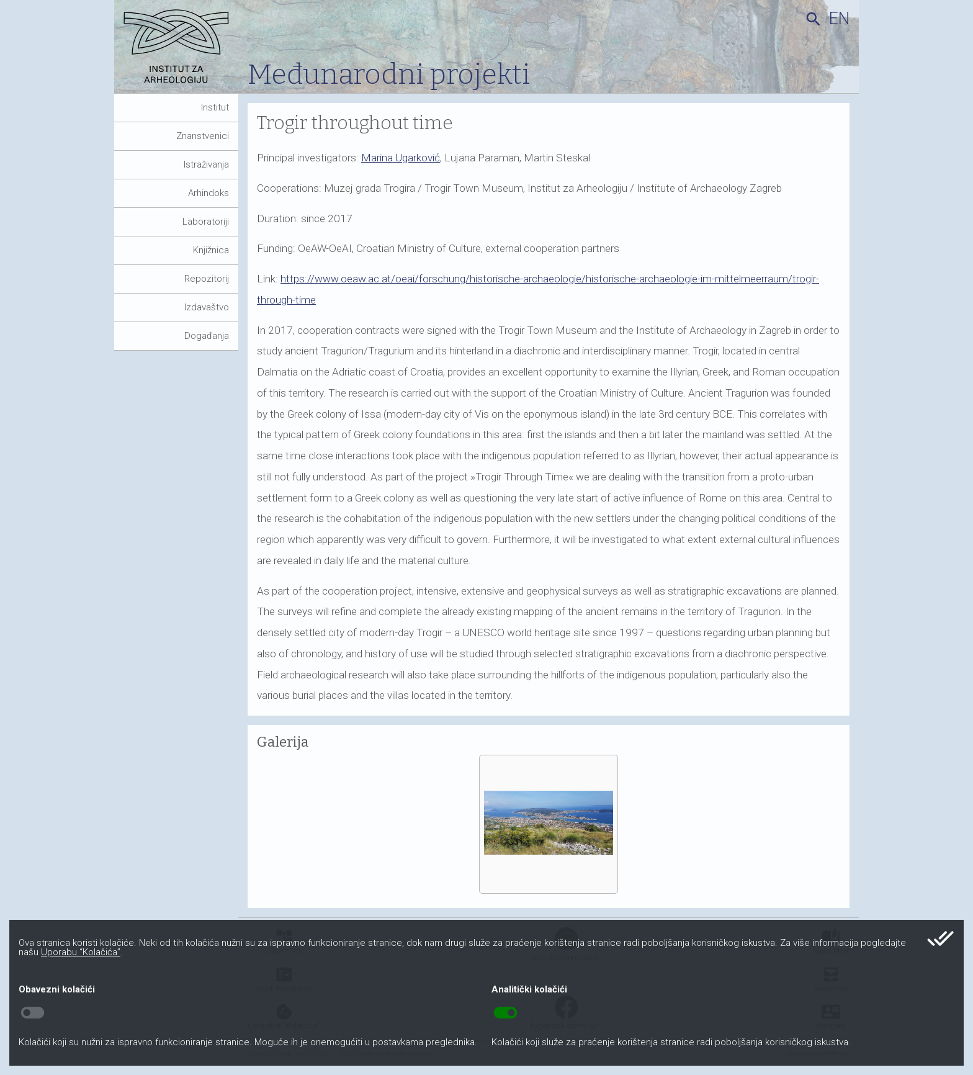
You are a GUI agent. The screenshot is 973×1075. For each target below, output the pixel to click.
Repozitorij (206, 278)
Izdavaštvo (206, 307)
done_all (940, 938)
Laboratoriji (205, 221)
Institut (215, 107)
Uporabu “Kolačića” (80, 952)
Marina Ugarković (400, 157)
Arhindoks (208, 193)
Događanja (206, 335)
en (839, 19)
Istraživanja (206, 164)
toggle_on (505, 1013)
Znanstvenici (202, 136)
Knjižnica (211, 250)
